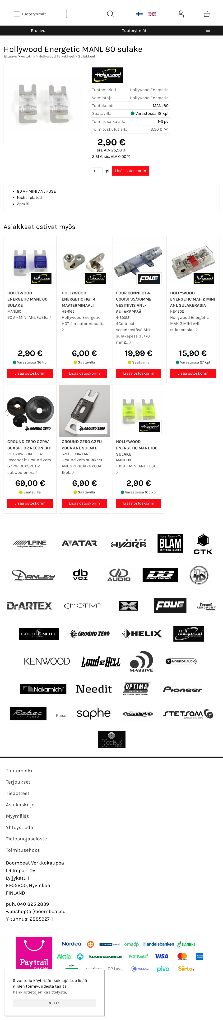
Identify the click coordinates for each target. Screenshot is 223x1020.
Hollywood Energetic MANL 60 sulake (27, 299)
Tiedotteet (17, 793)
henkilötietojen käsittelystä (39, 992)
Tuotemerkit (20, 770)
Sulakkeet (86, 56)
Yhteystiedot (20, 827)
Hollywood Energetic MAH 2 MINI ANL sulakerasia (192, 299)
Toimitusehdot (23, 850)
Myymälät (17, 816)
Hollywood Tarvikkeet (56, 56)
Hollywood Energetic (149, 89)
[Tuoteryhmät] (30, 14)
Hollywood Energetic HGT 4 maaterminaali (78, 299)
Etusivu (38, 30)
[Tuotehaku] (85, 14)
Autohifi (28, 56)
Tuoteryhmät (134, 30)
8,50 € (159, 129)
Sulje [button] (54, 1003)
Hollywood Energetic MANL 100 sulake (137, 448)
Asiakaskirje (20, 804)
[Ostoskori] (206, 14)
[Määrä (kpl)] (97, 171)
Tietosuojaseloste (26, 839)
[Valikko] (208, 30)
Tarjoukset (18, 782)
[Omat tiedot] (180, 14)
